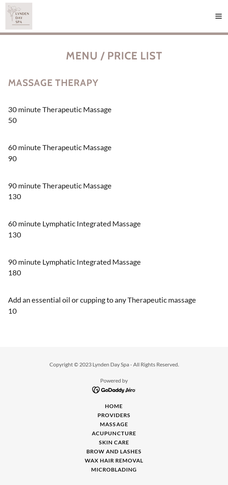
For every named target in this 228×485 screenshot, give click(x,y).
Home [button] (114, 406)
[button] (218, 16)
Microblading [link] (114, 469)
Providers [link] (114, 415)
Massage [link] (114, 424)
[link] (18, 16)
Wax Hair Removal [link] (114, 460)
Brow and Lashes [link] (114, 451)
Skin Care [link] (114, 442)
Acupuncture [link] (114, 433)
